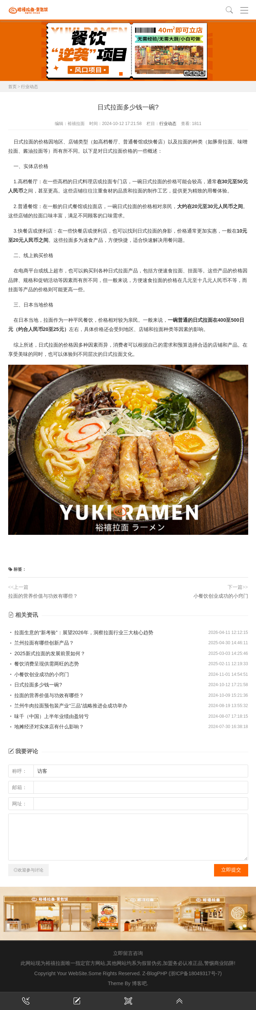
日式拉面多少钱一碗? (35, 685)
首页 (12, 86)
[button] (121, 74)
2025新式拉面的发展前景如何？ (46, 653)
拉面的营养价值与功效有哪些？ (43, 596)
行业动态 (29, 86)
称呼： (19, 771)
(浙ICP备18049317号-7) (195, 973)
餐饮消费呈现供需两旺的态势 (43, 664)
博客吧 (139, 983)
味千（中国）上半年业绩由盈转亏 (48, 716)
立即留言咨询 (128, 953)
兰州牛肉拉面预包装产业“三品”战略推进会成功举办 (67, 705)
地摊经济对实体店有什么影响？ (46, 726)
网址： (19, 804)
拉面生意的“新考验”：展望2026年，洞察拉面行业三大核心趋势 (80, 632)
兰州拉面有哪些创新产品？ (41, 643)
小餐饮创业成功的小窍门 (220, 596)
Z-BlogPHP (154, 973)
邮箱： (19, 787)
